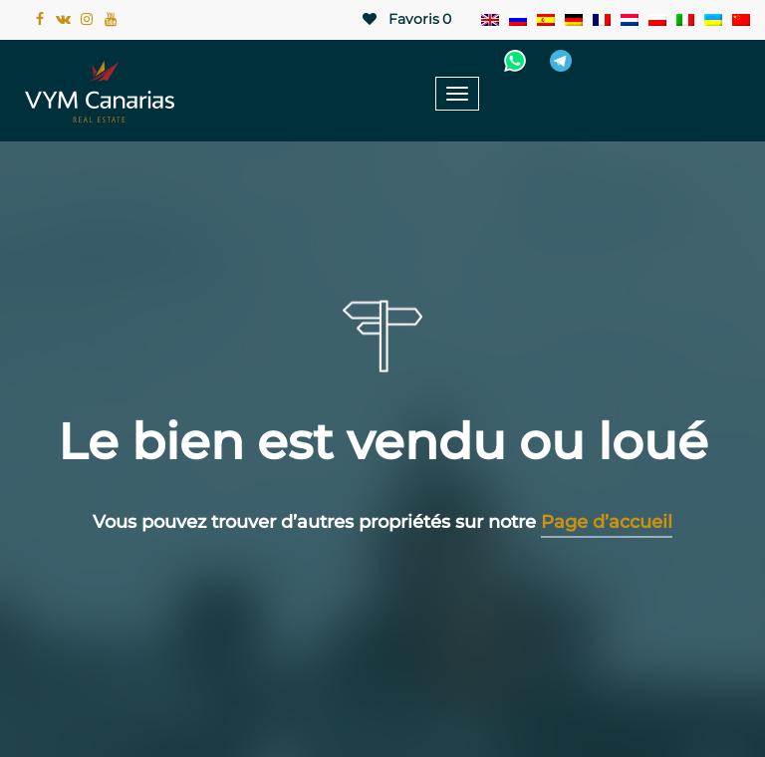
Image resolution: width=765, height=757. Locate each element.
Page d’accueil (606, 522)
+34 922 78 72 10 (668, 61)
